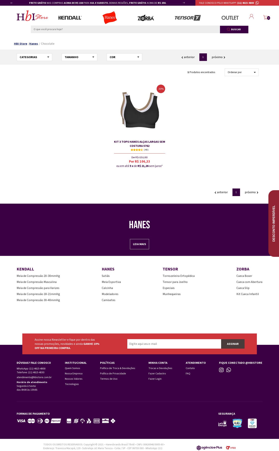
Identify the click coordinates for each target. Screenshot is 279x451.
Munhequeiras (172, 294)
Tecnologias (72, 384)
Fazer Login (155, 379)
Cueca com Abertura (249, 282)
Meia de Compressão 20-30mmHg (38, 276)
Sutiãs (106, 276)
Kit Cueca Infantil (247, 294)
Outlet (230, 18)
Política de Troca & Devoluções (117, 368)
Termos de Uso (108, 379)
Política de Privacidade (113, 373)
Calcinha (107, 288)
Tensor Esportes (188, 18)
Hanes (33, 44)
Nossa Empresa (73, 373)
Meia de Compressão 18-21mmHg (38, 294)
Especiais (169, 288)
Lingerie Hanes (110, 17)
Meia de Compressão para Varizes (38, 288)
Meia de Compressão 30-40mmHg (38, 300)
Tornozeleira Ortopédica (179, 276)
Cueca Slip (242, 288)
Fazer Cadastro (157, 373)
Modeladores (110, 294)
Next (179, 4)
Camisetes (108, 300)
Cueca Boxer (244, 276)
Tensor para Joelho (175, 282)
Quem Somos (72, 368)
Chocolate (47, 44)
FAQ (188, 373)
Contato (190, 368)
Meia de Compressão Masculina (37, 282)
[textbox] (125, 29)
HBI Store (20, 44)
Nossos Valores (73, 379)
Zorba (146, 18)
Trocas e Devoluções (160, 368)
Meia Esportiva (111, 282)
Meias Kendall (70, 18)
